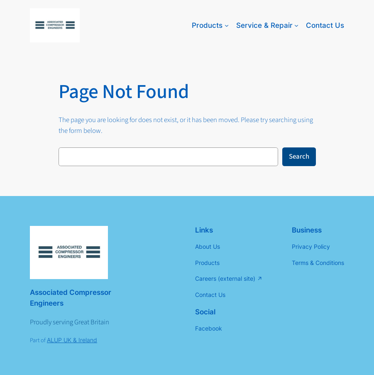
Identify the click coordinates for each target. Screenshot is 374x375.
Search (299, 157)
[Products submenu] (227, 25)
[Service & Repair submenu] (296, 25)
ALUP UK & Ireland (72, 339)
